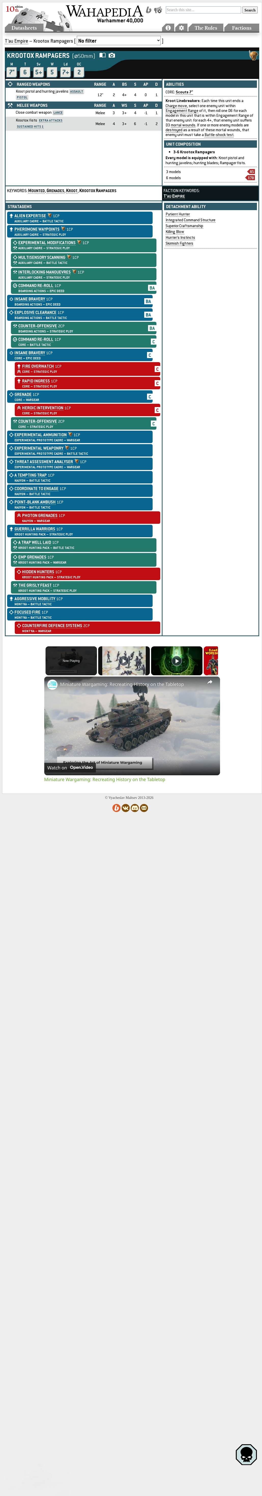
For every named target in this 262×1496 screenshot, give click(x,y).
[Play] (175, 661)
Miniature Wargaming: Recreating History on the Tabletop (122, 684)
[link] (52, 685)
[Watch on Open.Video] (70, 767)
